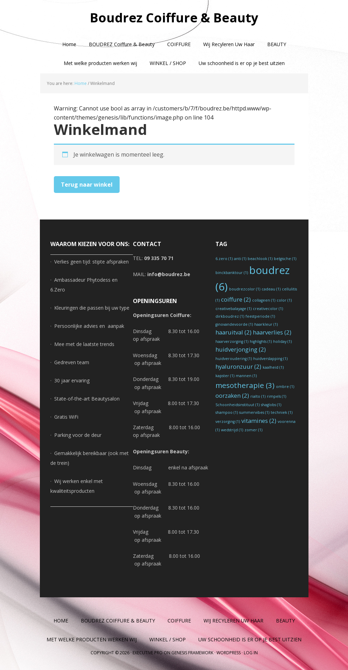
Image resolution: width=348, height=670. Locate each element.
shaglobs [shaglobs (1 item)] (271, 404)
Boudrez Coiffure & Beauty (174, 17)
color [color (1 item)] (284, 300)
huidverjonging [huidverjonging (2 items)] (240, 349)
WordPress (228, 653)
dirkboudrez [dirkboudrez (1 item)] (229, 316)
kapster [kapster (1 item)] (224, 375)
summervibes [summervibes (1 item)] (254, 412)
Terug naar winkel (87, 184)
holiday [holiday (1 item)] (282, 341)
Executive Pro (148, 653)
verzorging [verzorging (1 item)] (227, 421)
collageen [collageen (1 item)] (263, 300)
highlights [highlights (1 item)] (261, 341)
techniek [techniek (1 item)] (281, 412)
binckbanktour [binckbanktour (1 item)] (231, 272)
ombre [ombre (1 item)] (285, 386)
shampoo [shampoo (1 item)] (226, 412)
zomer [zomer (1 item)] (253, 429)
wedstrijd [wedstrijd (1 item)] (232, 429)
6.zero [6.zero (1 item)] (224, 258)
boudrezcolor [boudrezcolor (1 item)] (244, 289)
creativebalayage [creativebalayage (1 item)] (233, 308)
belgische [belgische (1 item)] (285, 258)
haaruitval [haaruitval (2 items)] (233, 332)
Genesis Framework (192, 653)
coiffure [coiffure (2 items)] (236, 299)
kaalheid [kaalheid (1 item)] (273, 367)
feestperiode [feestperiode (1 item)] (260, 316)
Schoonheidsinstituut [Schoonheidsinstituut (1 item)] (237, 404)
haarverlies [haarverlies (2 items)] (272, 332)
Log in (251, 653)
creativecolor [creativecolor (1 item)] (268, 308)
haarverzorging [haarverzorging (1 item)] (231, 341)
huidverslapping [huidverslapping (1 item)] (270, 358)
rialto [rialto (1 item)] (257, 396)
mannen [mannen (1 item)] (246, 375)
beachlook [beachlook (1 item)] (260, 258)
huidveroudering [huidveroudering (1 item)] (233, 358)
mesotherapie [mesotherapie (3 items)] (245, 385)
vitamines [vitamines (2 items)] (258, 421)
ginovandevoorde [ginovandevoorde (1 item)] (234, 324)
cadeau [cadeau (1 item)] (271, 289)
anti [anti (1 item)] (240, 258)
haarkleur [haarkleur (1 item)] (266, 324)
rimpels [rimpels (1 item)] (276, 396)
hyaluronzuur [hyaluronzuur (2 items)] (238, 366)
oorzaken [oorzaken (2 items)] (232, 395)
